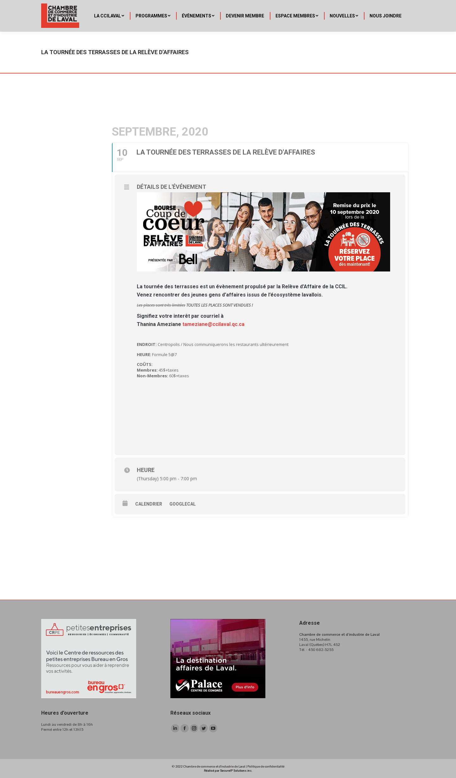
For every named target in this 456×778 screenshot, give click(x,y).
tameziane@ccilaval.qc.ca (213, 324)
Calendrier (148, 504)
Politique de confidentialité (265, 766)
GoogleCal (182, 504)
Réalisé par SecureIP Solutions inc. (228, 770)
